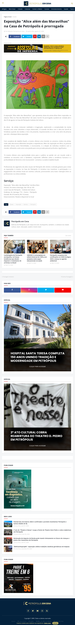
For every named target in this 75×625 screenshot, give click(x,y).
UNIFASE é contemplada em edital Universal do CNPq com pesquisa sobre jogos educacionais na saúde (37, 258)
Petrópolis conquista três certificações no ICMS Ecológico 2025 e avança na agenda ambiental (60, 258)
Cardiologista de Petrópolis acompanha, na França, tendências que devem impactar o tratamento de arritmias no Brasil (13, 259)
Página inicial (7, 17)
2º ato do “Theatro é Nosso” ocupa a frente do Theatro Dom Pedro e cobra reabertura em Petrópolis (42, 531)
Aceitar (55, 623)
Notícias (26, 204)
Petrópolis (33, 204)
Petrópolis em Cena (20, 221)
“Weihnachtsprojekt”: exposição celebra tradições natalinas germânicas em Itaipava (41, 546)
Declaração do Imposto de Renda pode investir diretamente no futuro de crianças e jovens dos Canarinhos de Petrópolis (41, 539)
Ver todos (68, 235)
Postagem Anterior (8, 277)
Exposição (18, 204)
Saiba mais (47, 623)
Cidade (14, 17)
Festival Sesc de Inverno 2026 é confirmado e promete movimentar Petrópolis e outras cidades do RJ (39, 523)
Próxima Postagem (66, 277)
